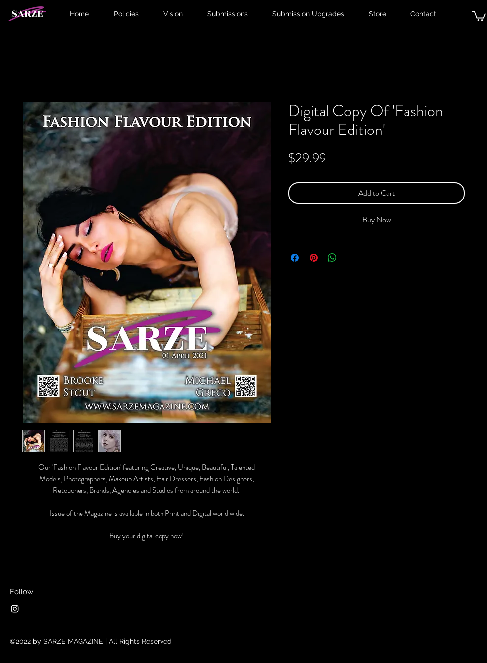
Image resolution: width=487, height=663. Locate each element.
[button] (479, 15)
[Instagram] (15, 609)
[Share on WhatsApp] (332, 258)
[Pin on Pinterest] (314, 258)
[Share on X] (351, 258)
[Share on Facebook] (295, 258)
